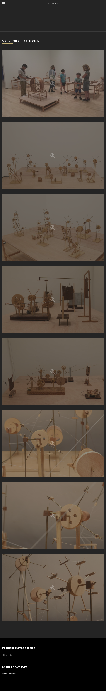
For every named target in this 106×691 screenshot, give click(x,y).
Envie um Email (9, 673)
